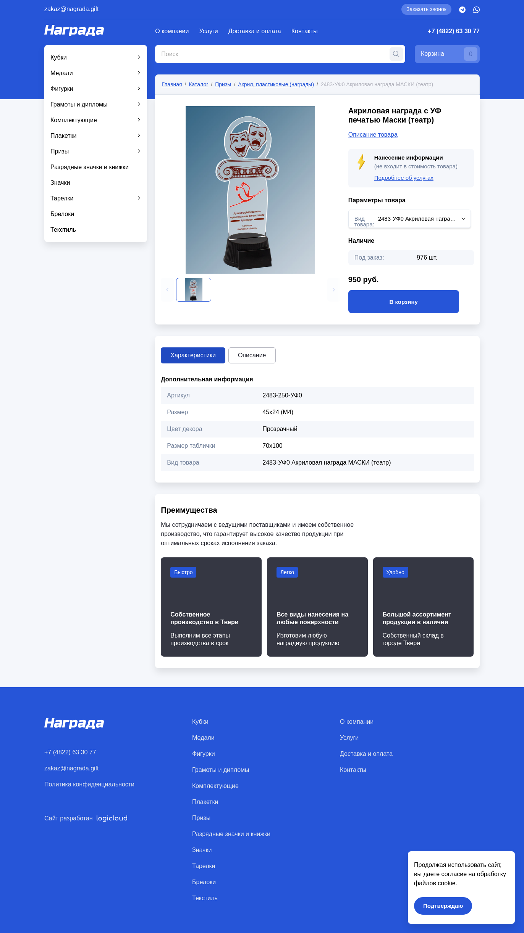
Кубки (58, 57)
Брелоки (62, 214)
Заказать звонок (426, 9)
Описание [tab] (252, 355)
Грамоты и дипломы (79, 104)
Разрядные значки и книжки (89, 167)
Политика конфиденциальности (89, 784)
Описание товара (373, 134)
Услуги (208, 31)
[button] (167, 290)
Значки (60, 182)
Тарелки (62, 198)
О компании (172, 31)
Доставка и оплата (254, 31)
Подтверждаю (443, 905)
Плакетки (63, 135)
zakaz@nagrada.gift (71, 9)
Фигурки (61, 89)
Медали (61, 73)
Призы (59, 151)
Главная (172, 84)
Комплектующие (73, 120)
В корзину (403, 301)
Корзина (449, 54)
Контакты (304, 31)
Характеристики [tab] (193, 355)
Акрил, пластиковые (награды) (276, 84)
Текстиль (63, 229)
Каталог (198, 84)
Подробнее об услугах (403, 177)
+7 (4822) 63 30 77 (454, 31)
